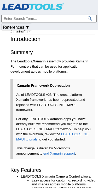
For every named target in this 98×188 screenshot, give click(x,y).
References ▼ (16, 27)
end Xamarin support (59, 153)
